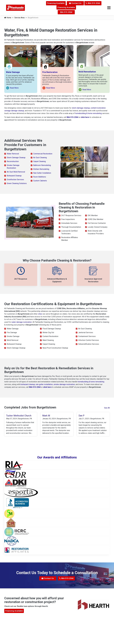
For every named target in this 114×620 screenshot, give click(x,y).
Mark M (46, 415)
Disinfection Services (15, 179)
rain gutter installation (44, 384)
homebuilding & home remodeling (88, 113)
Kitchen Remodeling (41, 169)
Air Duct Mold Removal (16, 172)
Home (7, 18)
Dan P (81, 415)
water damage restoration (21, 322)
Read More (12, 88)
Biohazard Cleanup (14, 176)
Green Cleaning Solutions (17, 183)
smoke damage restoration (64, 384)
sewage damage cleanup (14, 111)
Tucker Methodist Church (18, 415)
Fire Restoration (50, 72)
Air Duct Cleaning (40, 157)
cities (40, 314)
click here (85, 117)
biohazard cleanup (28, 384)
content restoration (98, 108)
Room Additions (39, 177)
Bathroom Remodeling (42, 165)
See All (107, 408)
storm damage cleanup (81, 108)
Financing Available (56, 3)
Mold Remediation (87, 71)
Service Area (19, 18)
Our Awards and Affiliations (57, 458)
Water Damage (13, 72)
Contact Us (75, 3)
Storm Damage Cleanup (16, 157)
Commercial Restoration (42, 154)
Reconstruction (13, 161)
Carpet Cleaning (39, 161)
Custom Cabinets (40, 181)
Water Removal (13, 154)
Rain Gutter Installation (42, 173)
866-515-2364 (93, 3)
